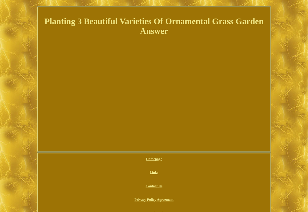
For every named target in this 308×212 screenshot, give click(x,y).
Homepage (96, 159)
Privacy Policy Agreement (166, 159)
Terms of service (203, 159)
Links (114, 159)
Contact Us (132, 159)
